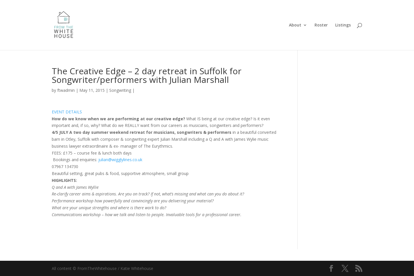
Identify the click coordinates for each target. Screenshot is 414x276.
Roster (321, 25)
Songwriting (120, 90)
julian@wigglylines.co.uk (120, 159)
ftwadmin (66, 90)
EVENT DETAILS (67, 112)
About (295, 25)
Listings (343, 25)
